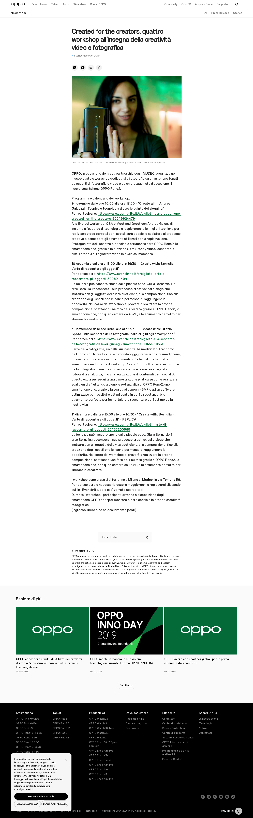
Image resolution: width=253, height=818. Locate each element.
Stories (237, 13)
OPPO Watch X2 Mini (101, 728)
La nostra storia (208, 718)
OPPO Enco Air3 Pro (101, 779)
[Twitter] (215, 797)
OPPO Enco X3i (98, 774)
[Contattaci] (238, 811)
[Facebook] (203, 797)
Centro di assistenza (174, 723)
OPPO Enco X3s (99, 755)
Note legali (92, 811)
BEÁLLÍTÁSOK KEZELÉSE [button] (55, 803)
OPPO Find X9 (24, 728)
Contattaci (168, 718)
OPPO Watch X (98, 737)
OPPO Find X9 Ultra (27, 718)
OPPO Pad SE (61, 723)
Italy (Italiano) (229, 811)
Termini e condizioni (71, 811)
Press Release (220, 13)
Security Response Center (178, 737)
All (205, 13)
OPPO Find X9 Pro (27, 723)
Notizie (203, 728)
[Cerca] (237, 4)
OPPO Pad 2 (60, 733)
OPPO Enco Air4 (99, 769)
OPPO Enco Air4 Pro (101, 765)
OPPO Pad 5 (60, 718)
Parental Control (172, 759)
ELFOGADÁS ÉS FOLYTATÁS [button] (41, 796)
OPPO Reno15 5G (26, 737)
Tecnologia (205, 723)
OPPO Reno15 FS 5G (28, 747)
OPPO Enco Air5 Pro (101, 750)
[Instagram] (227, 797)
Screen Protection (173, 728)
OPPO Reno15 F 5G (27, 742)
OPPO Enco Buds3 (100, 760)
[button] (66, 759)
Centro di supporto (173, 733)
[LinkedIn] (209, 797)
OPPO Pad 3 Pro (62, 728)
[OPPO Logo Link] (18, 4)
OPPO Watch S (98, 723)
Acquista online (135, 718)
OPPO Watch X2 (99, 733)
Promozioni (133, 728)
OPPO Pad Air (61, 737)
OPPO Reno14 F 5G (27, 751)
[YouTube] (221, 797)
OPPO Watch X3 (99, 718)
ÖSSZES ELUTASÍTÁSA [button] (27, 803)
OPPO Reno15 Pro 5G (29, 733)
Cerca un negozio (136, 723)
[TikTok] (233, 797)
